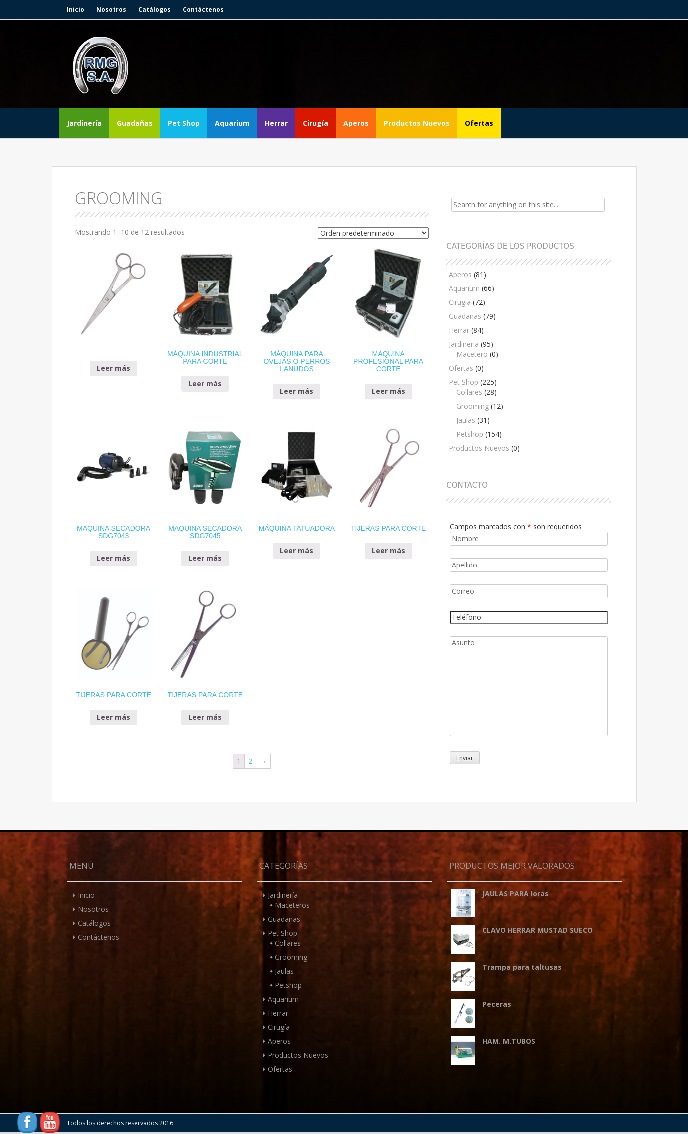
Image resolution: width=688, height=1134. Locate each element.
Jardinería (84, 123)
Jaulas (465, 420)
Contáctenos (203, 9)
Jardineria (464, 344)
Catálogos (154, 9)
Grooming (472, 406)
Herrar (276, 123)
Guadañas (135, 123)
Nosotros (111, 9)
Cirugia (460, 302)
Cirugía (315, 123)
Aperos (356, 123)
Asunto (528, 686)
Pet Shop (184, 123)
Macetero (472, 354)
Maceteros (292, 905)
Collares (469, 392)
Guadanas (465, 316)
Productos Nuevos (417, 123)
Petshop (469, 434)
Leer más (113, 368)
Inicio (75, 9)
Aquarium (232, 123)
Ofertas (479, 123)
